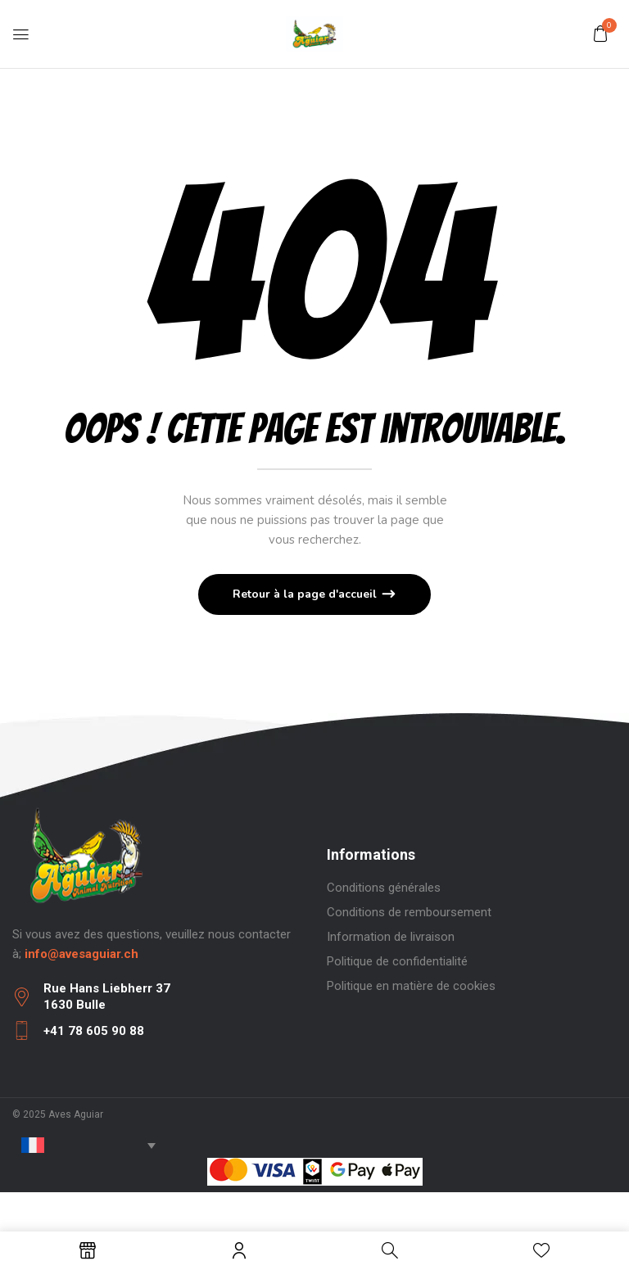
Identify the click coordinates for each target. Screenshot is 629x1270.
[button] (600, 33)
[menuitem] (88, 1145)
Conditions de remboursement (409, 912)
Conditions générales (384, 887)
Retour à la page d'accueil (306, 594)
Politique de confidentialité (397, 961)
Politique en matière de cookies (411, 985)
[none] (88, 1145)
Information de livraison (391, 936)
